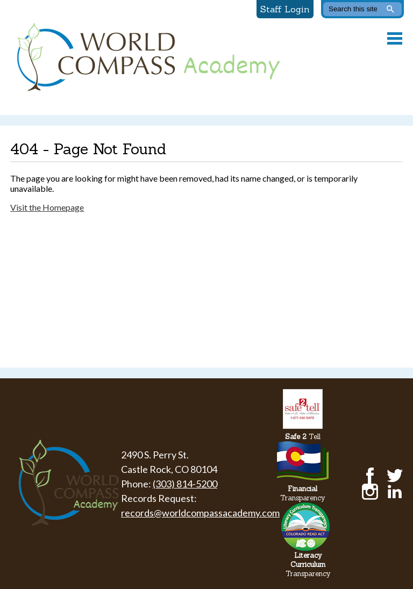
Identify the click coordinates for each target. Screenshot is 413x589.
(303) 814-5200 (185, 484)
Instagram (370, 492)
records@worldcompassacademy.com (200, 513)
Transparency (302, 493)
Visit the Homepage (47, 207)
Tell (303, 436)
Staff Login (285, 9)
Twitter (395, 476)
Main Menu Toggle (394, 38)
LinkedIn (395, 492)
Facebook (370, 476)
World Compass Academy (145, 57)
